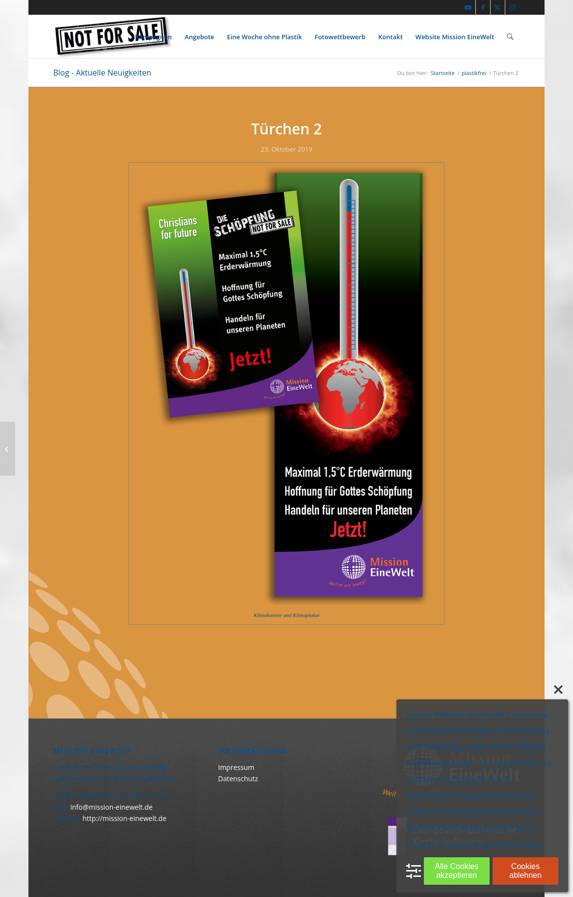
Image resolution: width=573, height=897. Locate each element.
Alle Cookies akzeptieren (456, 870)
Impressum (236, 767)
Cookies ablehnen (525, 870)
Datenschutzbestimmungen (491, 844)
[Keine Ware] (112, 36)
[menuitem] (153, 36)
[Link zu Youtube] (468, 7)
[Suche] (510, 36)
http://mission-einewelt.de (124, 818)
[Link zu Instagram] (512, 7)
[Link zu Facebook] (483, 7)
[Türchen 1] (7, 449)
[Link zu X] (498, 7)
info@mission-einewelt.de (111, 807)
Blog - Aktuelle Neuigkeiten (102, 72)
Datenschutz (238, 778)
